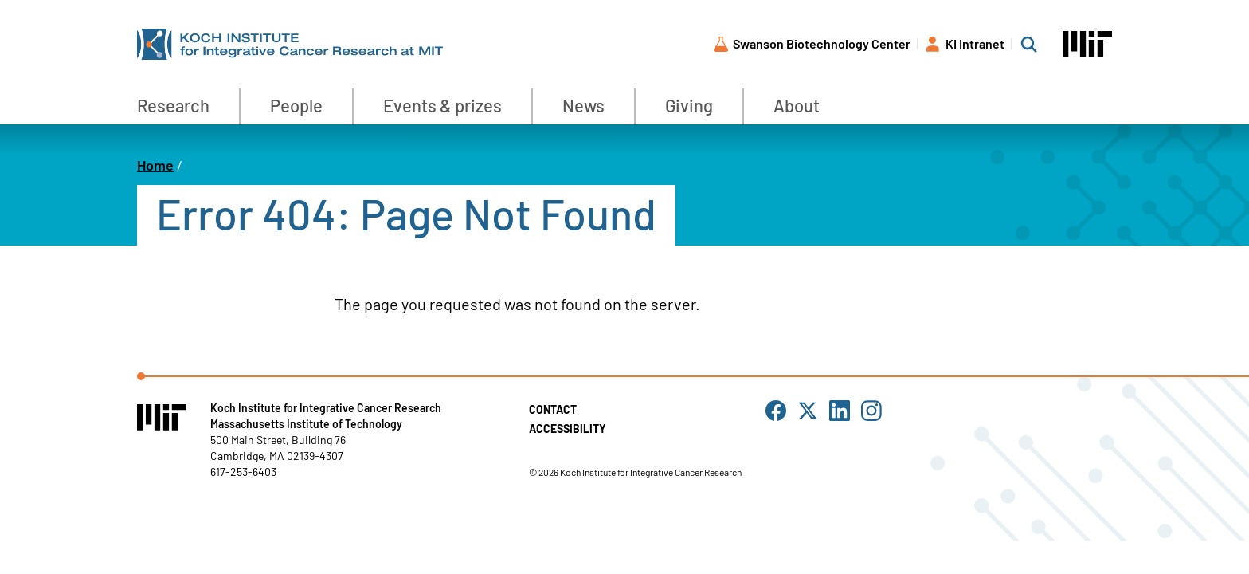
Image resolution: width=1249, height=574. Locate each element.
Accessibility (567, 428)
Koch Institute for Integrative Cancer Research (325, 408)
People (296, 105)
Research (173, 105)
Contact (553, 409)
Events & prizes (442, 105)
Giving (689, 105)
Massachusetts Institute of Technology (306, 424)
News (583, 105)
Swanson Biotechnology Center (821, 43)
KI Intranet (975, 43)
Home (155, 165)
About (796, 105)
